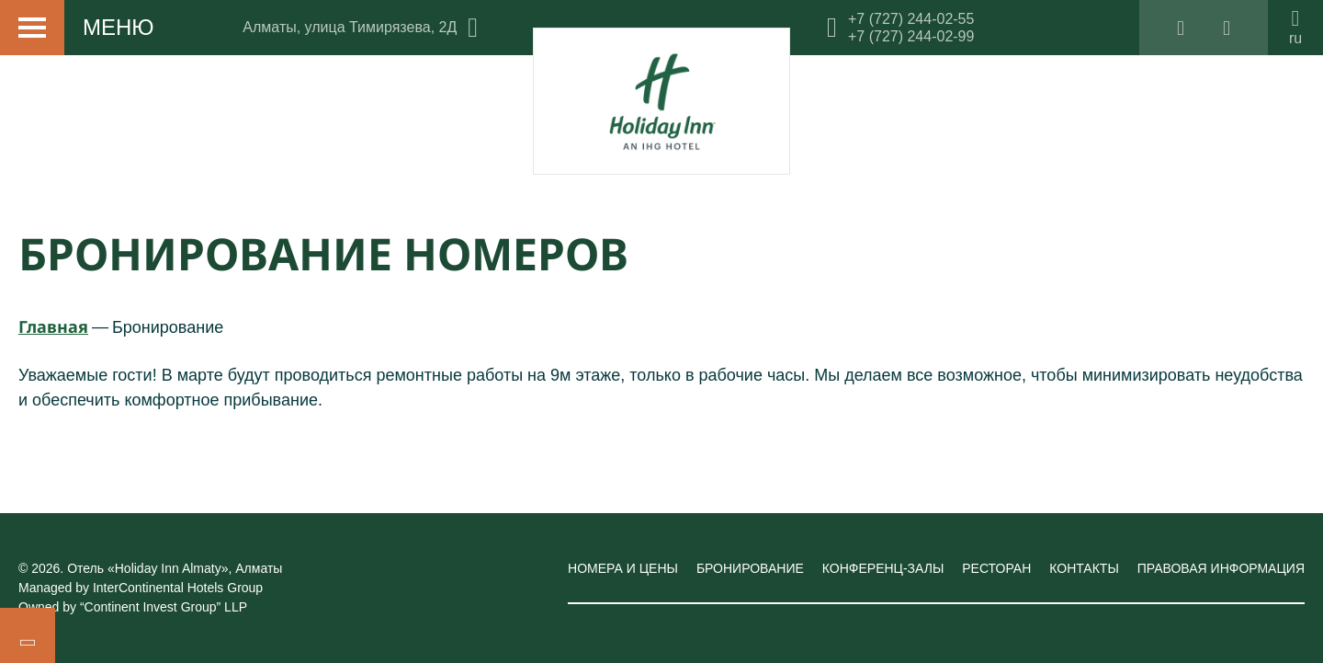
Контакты (1084, 568)
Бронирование (750, 568)
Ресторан (996, 568)
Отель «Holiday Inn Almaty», (174, 568)
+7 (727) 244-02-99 (911, 36)
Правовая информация (1221, 568)
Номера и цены (623, 568)
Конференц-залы (883, 568)
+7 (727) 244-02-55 (911, 19)
